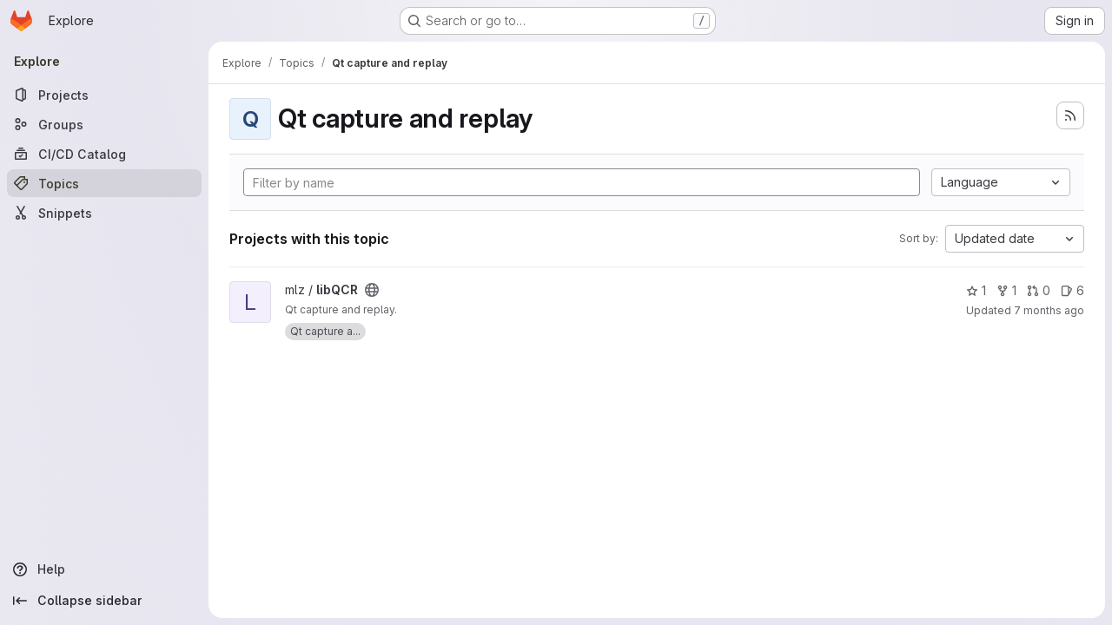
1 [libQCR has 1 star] (976, 290)
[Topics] (104, 183)
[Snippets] (104, 213)
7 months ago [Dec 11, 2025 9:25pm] (1049, 310)
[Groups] (104, 124)
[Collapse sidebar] (104, 601)
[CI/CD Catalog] (104, 154)
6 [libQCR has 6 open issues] (1072, 290)
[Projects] (104, 95)
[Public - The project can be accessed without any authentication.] (372, 290)
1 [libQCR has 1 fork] (1006, 290)
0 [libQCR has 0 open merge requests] (1038, 290)
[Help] (104, 569)
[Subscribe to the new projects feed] (1070, 115)
